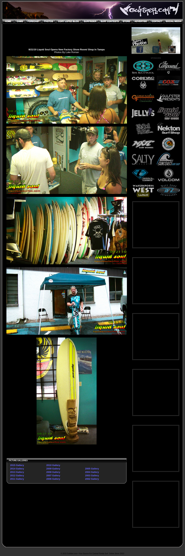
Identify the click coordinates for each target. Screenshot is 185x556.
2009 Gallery (53, 468)
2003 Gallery (92, 475)
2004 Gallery (92, 472)
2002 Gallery (92, 479)
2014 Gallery (17, 468)
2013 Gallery (17, 472)
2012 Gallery (17, 475)
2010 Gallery (53, 465)
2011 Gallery (17, 479)
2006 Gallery (53, 479)
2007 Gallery (53, 475)
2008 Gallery (53, 472)
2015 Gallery (17, 465)
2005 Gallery (92, 468)
